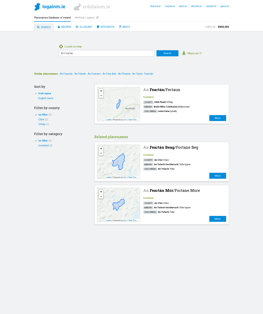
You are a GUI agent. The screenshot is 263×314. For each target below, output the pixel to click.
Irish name (44, 93)
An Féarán (80, 73)
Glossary (84, 26)
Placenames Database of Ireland (52, 17)
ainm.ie (183, 6)
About (124, 26)
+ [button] (101, 91)
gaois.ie (224, 6)
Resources (105, 26)
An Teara (137, 73)
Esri (125, 120)
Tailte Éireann (133, 120)
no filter (45, 114)
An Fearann (94, 73)
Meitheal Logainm (87, 17)
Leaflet (108, 120)
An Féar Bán (109, 73)
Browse (64, 26)
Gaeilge (210, 26)
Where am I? (192, 53)
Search (44, 27)
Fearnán (148, 73)
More (218, 118)
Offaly (43, 124)
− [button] (101, 96)
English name (45, 98)
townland (45, 145)
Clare (43, 119)
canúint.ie (211, 6)
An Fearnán (66, 73)
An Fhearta (124, 73)
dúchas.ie (196, 6)
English (223, 26)
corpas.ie (170, 6)
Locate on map (70, 46)
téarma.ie (155, 6)
